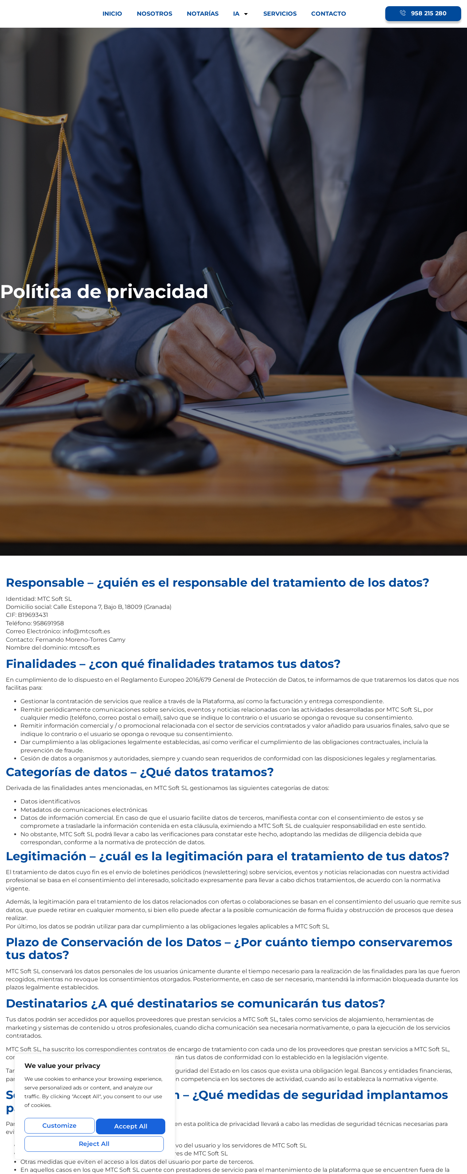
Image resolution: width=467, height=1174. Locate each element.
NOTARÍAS (203, 13)
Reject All (129, 1127)
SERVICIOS (280, 13)
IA (241, 13)
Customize (59, 1127)
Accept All (95, 1143)
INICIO (112, 13)
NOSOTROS (154, 13)
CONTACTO (328, 13)
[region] (95, 1109)
